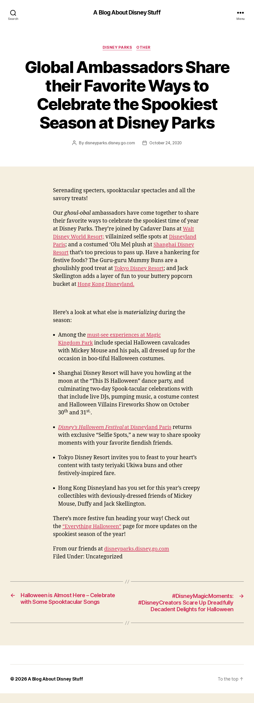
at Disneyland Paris (117, 428)
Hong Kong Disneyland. (107, 284)
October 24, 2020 (166, 143)
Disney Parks (117, 48)
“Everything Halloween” (93, 526)
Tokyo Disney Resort (140, 268)
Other (144, 48)
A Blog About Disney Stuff (127, 13)
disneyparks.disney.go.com (108, 143)
